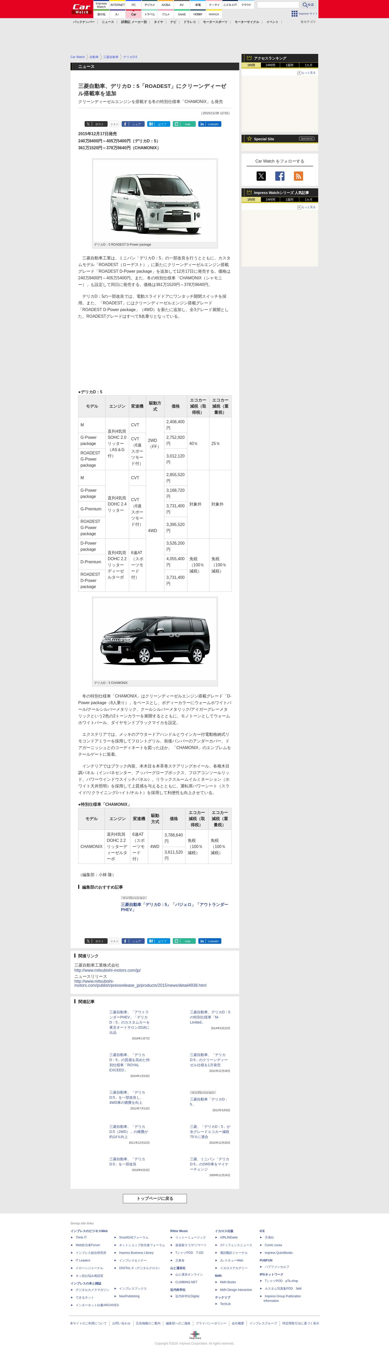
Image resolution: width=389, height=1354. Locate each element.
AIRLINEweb (229, 1237)
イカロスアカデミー (234, 1268)
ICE (262, 1231)
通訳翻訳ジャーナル (234, 1253)
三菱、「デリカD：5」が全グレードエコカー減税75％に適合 (210, 1131)
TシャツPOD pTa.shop (281, 1281)
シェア (136, 124)
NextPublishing (129, 1296)
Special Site (264, 139)
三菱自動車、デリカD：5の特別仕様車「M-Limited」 (210, 1017)
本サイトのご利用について (88, 1323)
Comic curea (273, 1245)
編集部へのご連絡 (178, 1323)
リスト (114, 124)
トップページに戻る (154, 1198)
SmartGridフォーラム (133, 1237)
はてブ (162, 124)
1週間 (290, 65)
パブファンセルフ (277, 1267)
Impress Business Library (136, 1253)
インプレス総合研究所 (91, 1253)
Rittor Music (179, 1231)
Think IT (81, 1237)
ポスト (99, 124)
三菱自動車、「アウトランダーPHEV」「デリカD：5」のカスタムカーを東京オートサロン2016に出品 (129, 1022)
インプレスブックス (133, 1288)
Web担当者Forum (88, 1245)
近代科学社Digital (187, 1296)
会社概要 (238, 1323)
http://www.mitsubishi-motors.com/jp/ (107, 970)
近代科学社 (178, 1290)
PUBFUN (266, 1260)
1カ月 (309, 65)
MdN (218, 1276)
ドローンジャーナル (89, 1268)
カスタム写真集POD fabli (283, 1288)
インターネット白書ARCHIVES (97, 1305)
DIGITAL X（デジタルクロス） (140, 1268)
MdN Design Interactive (236, 1290)
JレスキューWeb (231, 1260)
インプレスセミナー (133, 1260)
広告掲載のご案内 (148, 1323)
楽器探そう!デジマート (191, 1245)
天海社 (269, 1237)
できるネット (85, 1297)
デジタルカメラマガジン (92, 1290)
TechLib (225, 1304)
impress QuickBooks (279, 1253)
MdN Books (228, 1282)
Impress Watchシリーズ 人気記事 (281, 193)
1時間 (251, 65)
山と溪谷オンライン (189, 1274)
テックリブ (222, 1297)
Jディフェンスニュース (236, 1245)
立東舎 (180, 1260)
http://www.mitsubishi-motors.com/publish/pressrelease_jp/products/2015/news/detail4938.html (140, 983)
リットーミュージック (190, 1237)
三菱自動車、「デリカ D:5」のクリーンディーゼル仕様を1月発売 (209, 1060)
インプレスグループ (263, 1323)
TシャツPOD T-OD (189, 1253)
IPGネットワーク (271, 1274)
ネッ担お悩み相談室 (89, 1276)
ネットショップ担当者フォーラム (142, 1245)
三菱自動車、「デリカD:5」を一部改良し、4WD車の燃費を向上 (127, 1097)
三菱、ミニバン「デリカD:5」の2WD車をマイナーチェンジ (209, 1164)
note (187, 124)
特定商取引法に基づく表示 (300, 1323)
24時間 (270, 65)
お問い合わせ (121, 1323)
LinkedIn (213, 124)
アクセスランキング (270, 58)
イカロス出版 (224, 1231)
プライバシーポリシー (211, 1323)
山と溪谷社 (178, 1268)
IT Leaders (83, 1260)
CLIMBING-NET (186, 1282)
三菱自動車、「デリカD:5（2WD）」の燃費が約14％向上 (128, 1131)
